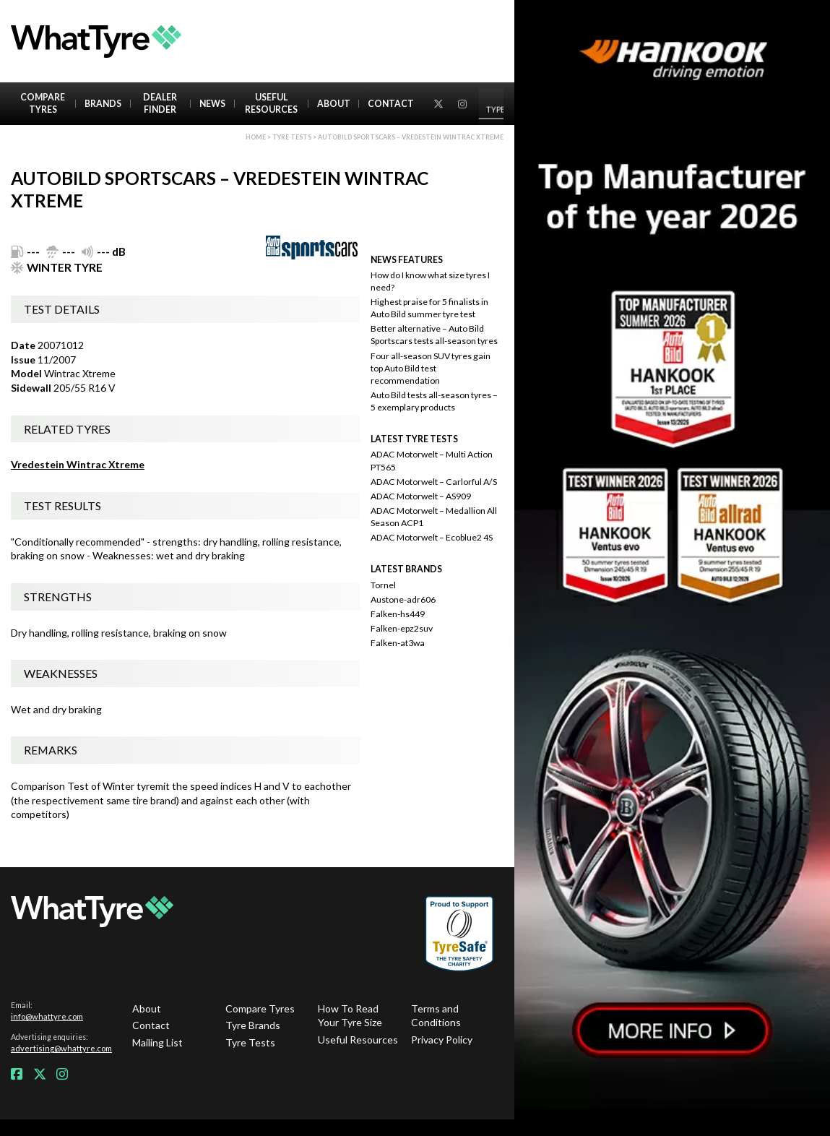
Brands (103, 103)
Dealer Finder (160, 103)
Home (256, 137)
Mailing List (157, 1042)
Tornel (383, 585)
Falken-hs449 (398, 613)
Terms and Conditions (436, 1015)
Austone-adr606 (403, 599)
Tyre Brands (252, 1025)
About (333, 103)
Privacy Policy (441, 1039)
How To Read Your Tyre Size (350, 1015)
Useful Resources (271, 103)
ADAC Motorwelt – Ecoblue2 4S (432, 537)
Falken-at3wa (398, 642)
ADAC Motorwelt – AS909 (421, 496)
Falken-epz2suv (402, 628)
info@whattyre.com (47, 1016)
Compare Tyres (42, 103)
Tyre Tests (291, 137)
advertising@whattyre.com (61, 1048)
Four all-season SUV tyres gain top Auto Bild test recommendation (430, 368)
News (212, 103)
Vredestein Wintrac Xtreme (77, 464)
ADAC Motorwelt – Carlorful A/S (434, 481)
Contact (391, 103)
